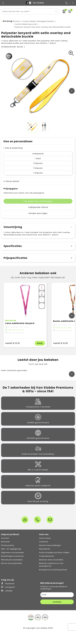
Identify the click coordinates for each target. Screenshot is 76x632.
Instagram (8, 587)
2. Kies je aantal (11, 181)
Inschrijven (57, 602)
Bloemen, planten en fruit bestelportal (51, 564)
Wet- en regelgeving (11, 549)
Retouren (5, 541)
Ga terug (7, 21)
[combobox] (27, 11)
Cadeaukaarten (46, 556)
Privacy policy (7, 545)
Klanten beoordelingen (50, 545)
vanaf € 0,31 (12, 343)
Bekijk (40, 343)
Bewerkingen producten (12, 556)
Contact (5, 538)
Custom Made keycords (25, 24)
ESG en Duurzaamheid (11, 563)
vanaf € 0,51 (60, 343)
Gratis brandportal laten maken (54, 552)
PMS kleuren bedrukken (12, 560)
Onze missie (45, 538)
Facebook (7, 583)
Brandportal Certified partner (53, 569)
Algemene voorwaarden (12, 552)
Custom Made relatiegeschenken (38, 21)
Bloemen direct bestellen (51, 560)
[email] (57, 594)
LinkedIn (7, 591)
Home (17, 21)
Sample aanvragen (38, 213)
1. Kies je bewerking (13, 148)
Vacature (43, 541)
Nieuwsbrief (44, 549)
